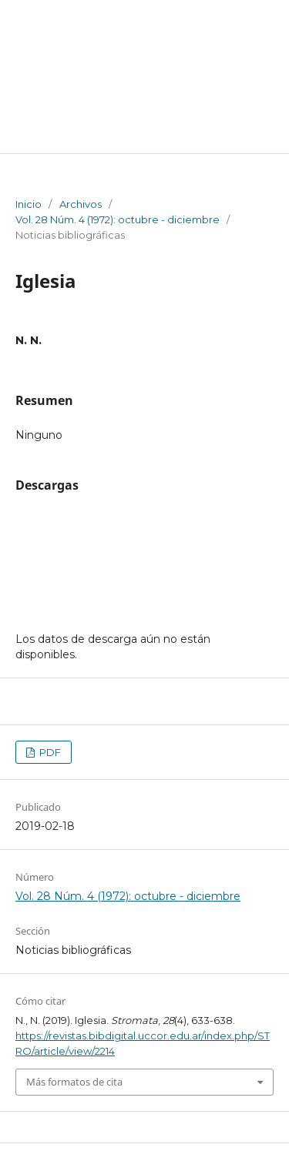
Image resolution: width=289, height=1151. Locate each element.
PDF (49, 752)
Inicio (28, 204)
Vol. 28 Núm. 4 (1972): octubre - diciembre (117, 219)
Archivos (80, 204)
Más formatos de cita (74, 1082)
